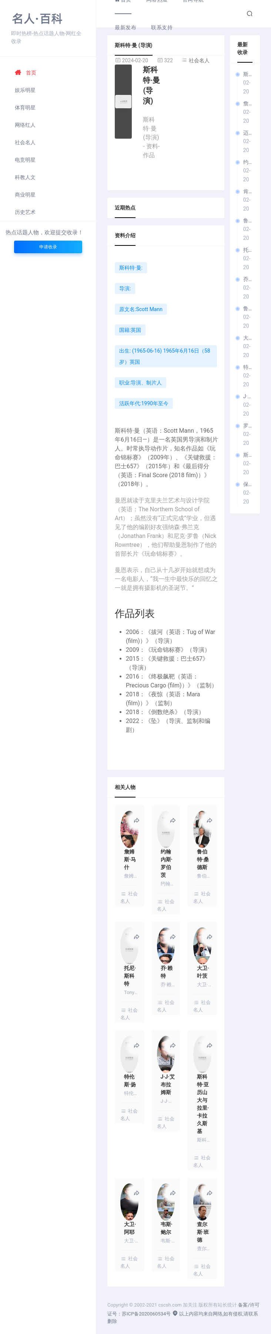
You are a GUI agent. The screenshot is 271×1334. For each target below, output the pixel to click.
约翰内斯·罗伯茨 (247, 162)
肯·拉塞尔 (247, 191)
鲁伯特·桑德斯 (247, 221)
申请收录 (48, 247)
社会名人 (25, 142)
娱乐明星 (25, 90)
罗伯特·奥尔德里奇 (247, 426)
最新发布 (125, 27)
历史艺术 (25, 212)
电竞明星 (25, 160)
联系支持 (162, 27)
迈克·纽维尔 (247, 133)
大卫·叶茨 (247, 338)
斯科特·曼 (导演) (247, 74)
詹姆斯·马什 (247, 103)
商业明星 (25, 195)
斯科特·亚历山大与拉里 (247, 455)
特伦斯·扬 (247, 367)
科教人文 (25, 177)
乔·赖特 (247, 279)
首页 (25, 72)
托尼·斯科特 (247, 250)
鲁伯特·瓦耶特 (247, 308)
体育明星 (25, 107)
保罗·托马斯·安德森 (247, 484)
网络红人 (25, 125)
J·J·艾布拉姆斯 (247, 396)
